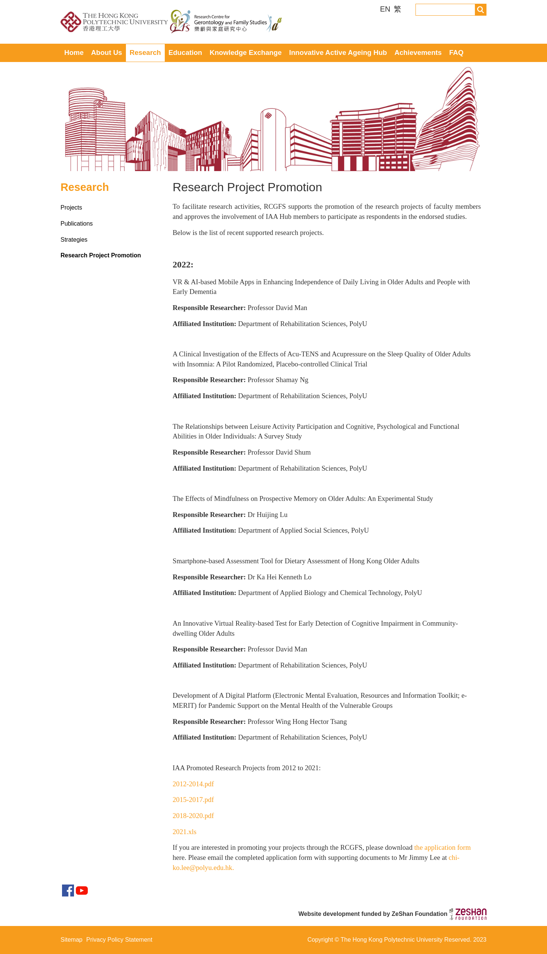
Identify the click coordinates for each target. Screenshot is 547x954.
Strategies (74, 239)
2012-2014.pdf (193, 784)
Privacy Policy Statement (119, 939)
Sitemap (72, 939)
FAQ (456, 52)
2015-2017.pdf (193, 799)
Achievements (418, 52)
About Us (106, 52)
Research (145, 52)
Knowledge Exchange (246, 52)
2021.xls (185, 832)
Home (74, 52)
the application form (442, 847)
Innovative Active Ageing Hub (338, 52)
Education (185, 52)
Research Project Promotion (101, 255)
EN (386, 9)
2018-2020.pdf (193, 816)
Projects (71, 207)
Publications (77, 223)
